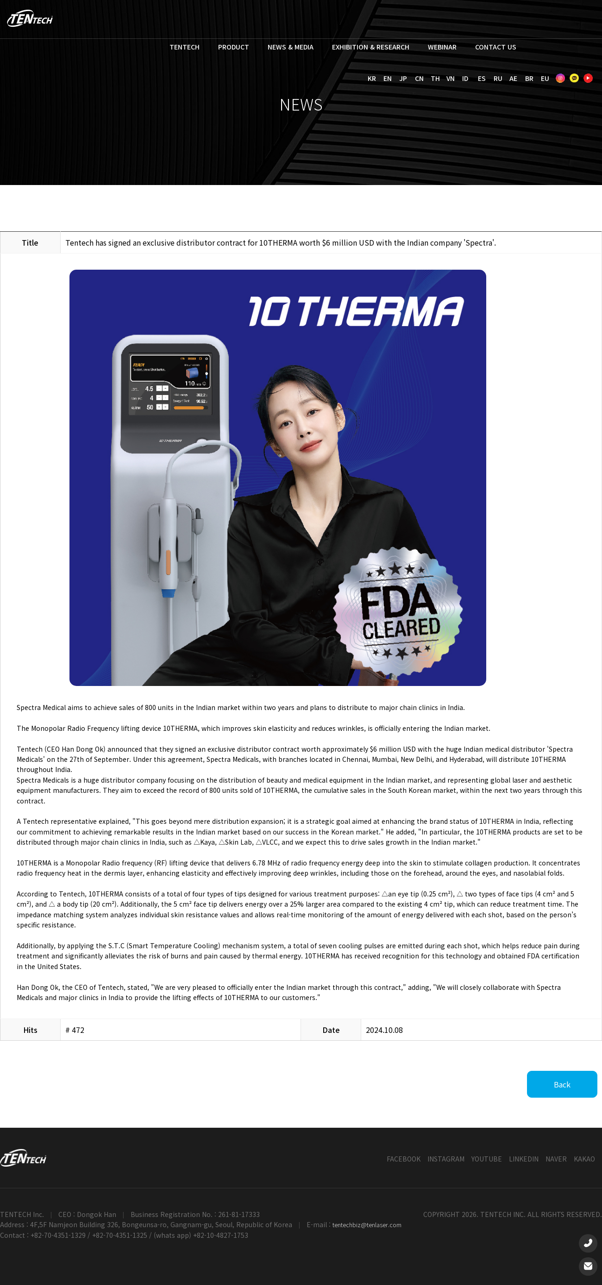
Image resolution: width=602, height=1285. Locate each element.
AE (513, 78)
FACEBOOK (403, 1158)
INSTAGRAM (445, 1158)
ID (465, 78)
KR (372, 78)
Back (562, 1084)
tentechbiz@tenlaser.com (366, 1224)
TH (435, 78)
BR (529, 78)
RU (498, 78)
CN (419, 78)
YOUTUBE (486, 1158)
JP (403, 78)
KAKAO (584, 1158)
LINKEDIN (524, 1158)
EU (545, 78)
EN (387, 78)
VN (450, 78)
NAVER (556, 1158)
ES (482, 78)
